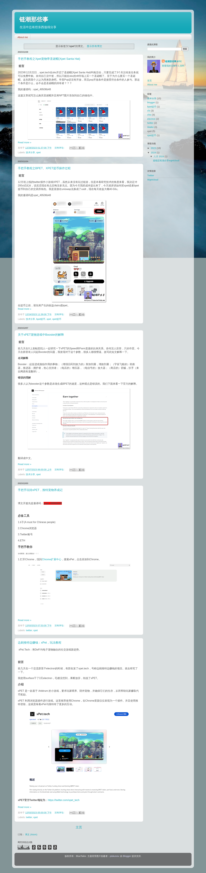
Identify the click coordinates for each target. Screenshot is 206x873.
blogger (151, 102)
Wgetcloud (152, 179)
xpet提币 (56, 319)
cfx (148, 110)
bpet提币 (40, 319)
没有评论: (60, 147)
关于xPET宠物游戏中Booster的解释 (41, 334)
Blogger (127, 856)
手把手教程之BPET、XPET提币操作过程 (44, 168)
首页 (149, 80)
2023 (154, 148)
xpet (38, 152)
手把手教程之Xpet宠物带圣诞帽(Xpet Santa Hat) (49, 58)
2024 (154, 152)
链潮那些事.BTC (173, 61)
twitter (29, 630)
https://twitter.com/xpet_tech (63, 800)
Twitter (150, 175)
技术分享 (30, 152)
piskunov (114, 856)
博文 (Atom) (31, 834)
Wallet (150, 127)
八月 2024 (159, 156)
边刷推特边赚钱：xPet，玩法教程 (39, 642)
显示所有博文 (94, 46)
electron (151, 119)
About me (23, 37)
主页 (79, 827)
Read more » (24, 142)
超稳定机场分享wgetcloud (166, 160)
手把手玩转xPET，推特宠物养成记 (40, 490)
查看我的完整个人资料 (173, 65)
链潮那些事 (33, 19)
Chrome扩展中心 (51, 559)
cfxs (149, 114)
